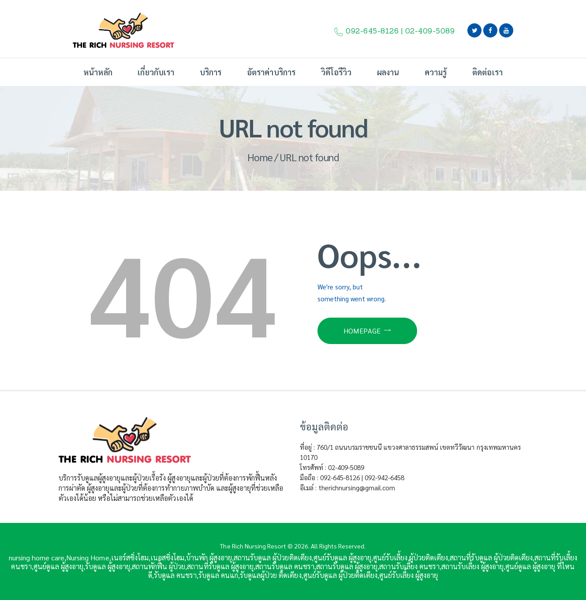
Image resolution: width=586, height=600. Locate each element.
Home (260, 157)
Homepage (362, 330)
